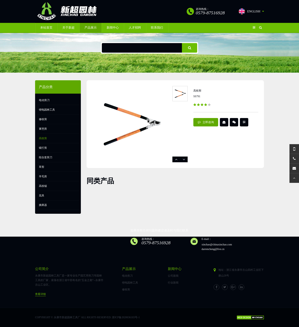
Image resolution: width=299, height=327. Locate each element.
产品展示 (90, 27)
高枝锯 (43, 186)
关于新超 (68, 27)
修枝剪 (43, 119)
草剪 (41, 167)
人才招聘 (135, 27)
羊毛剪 (43, 176)
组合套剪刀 (45, 157)
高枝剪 (43, 138)
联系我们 (157, 27)
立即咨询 (206, 122)
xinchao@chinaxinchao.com (217, 244)
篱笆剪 (43, 128)
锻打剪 (43, 147)
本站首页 (46, 27)
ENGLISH (251, 11)
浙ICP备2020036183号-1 (126, 317)
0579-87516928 (155, 242)
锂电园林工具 (47, 109)
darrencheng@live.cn (213, 249)
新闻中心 (113, 27)
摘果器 (43, 205)
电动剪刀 (44, 100)
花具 (41, 195)
